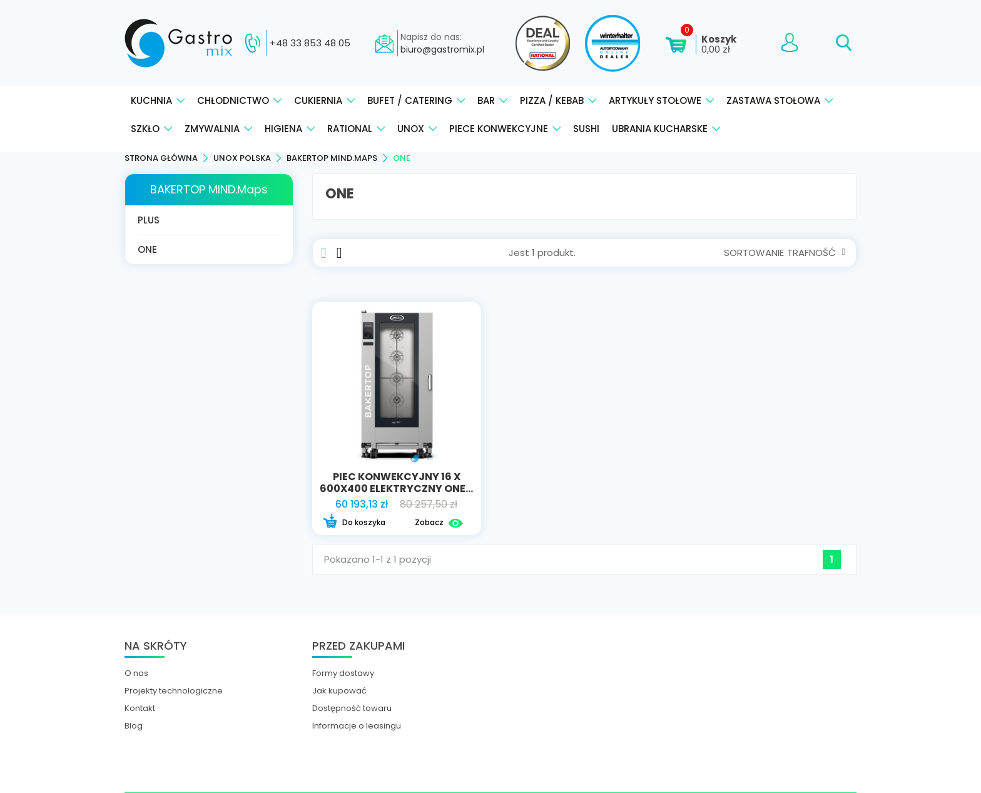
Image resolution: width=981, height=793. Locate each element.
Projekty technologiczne (174, 691)
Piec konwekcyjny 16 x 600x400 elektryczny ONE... (396, 482)
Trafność (816, 252)
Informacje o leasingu (356, 726)
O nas (136, 673)
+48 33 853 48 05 (310, 43)
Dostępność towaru (352, 708)
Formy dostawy (343, 673)
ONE (147, 249)
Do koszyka (354, 523)
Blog (134, 726)
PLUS (149, 220)
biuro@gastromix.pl (442, 49)
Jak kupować (339, 691)
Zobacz (439, 523)
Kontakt (140, 708)
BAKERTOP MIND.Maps (209, 189)
